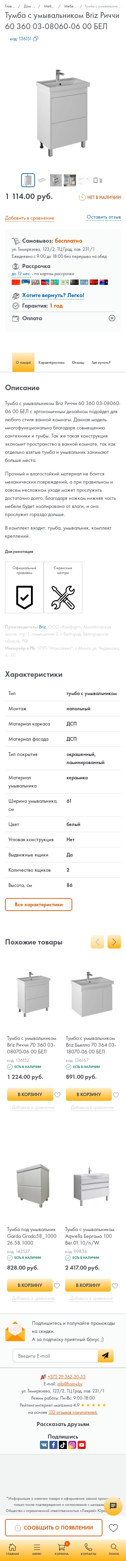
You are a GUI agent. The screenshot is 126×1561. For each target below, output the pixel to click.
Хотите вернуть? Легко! (53, 295)
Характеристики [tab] (51, 362)
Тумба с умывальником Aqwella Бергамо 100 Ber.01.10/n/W (89, 1236)
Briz (42, 627)
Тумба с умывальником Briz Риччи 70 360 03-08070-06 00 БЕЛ (31, 1044)
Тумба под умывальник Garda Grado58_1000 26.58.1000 (31, 1236)
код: (24, 39)
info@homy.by (69, 1384)
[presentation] (97, 942)
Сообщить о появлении (54, 1527)
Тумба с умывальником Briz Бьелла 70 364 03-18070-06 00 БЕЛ (91, 1044)
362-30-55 (67, 1377)
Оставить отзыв (104, 216)
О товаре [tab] (23, 362)
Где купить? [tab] (101, 362)
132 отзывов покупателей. (73, 1412)
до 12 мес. (21, 273)
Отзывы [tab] (78, 362)
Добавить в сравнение (29, 217)
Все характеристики (39, 904)
